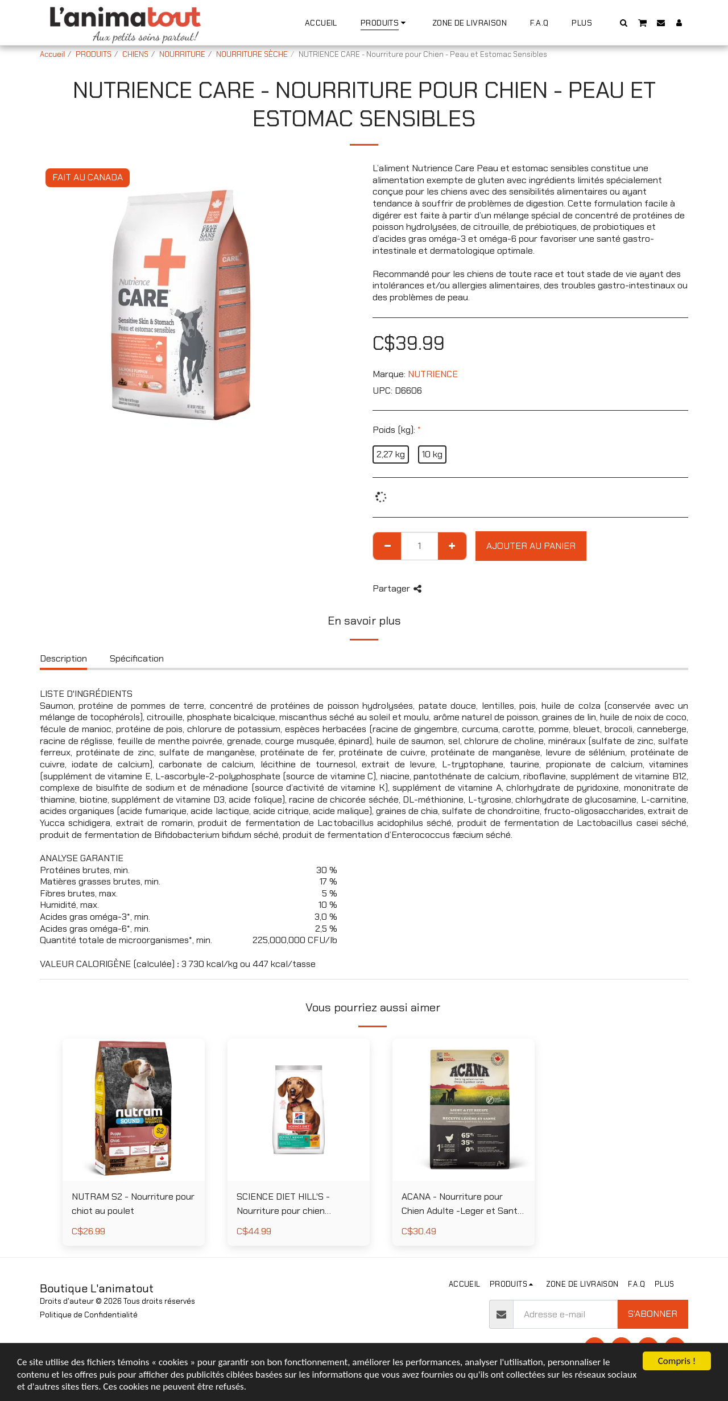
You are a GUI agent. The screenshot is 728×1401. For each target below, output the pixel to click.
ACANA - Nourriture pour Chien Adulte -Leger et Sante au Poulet (462, 1204)
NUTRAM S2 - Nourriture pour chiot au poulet (133, 1204)
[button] (623, 22)
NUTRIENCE (433, 374)
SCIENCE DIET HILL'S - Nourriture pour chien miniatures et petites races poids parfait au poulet (293, 1204)
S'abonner (652, 1314)
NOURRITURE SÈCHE (252, 54)
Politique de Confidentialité (89, 1315)
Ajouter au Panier (531, 546)
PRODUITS (93, 54)
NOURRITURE (182, 54)
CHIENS (135, 54)
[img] (134, 1110)
